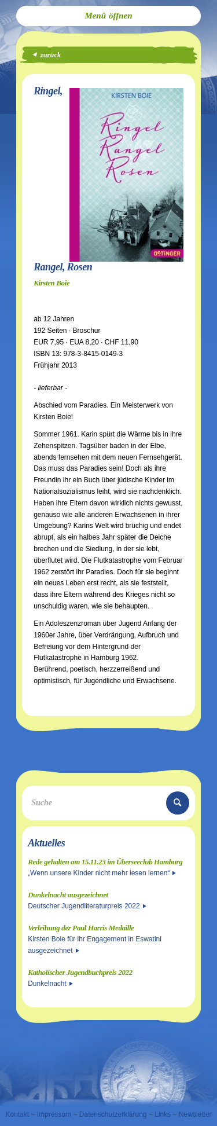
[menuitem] (108, 16)
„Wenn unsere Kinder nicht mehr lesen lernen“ (102, 873)
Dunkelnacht (50, 984)
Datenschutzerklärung (113, 1114)
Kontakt (17, 1114)
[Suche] (108, 803)
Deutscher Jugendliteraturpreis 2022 (87, 906)
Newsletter (195, 1114)
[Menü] (108, 16)
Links (163, 1114)
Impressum (54, 1114)
